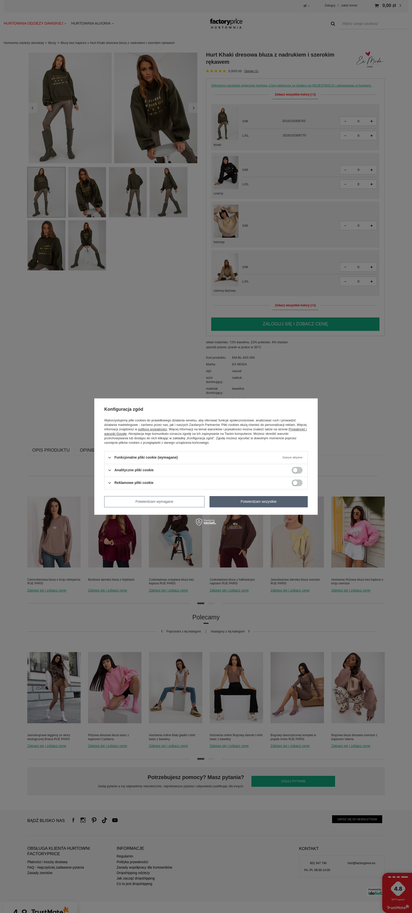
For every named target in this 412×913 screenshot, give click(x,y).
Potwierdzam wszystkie (259, 502)
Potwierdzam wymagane (154, 502)
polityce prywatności (152, 429)
